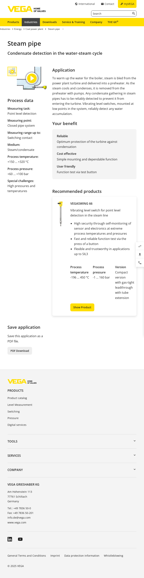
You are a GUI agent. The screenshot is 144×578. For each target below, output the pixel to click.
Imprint (55, 555)
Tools (12, 441)
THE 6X (113, 22)
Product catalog (17, 398)
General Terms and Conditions (27, 555)
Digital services (17, 425)
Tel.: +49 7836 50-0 (19, 508)
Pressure (13, 418)
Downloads (50, 22)
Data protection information (81, 555)
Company (96, 22)
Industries (30, 22)
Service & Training (73, 22)
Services (14, 456)
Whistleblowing (113, 555)
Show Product (82, 307)
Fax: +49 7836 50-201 (21, 513)
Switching (14, 411)
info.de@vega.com (19, 517)
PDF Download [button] (19, 351)
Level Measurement (20, 405)
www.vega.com (17, 522)
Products (13, 22)
